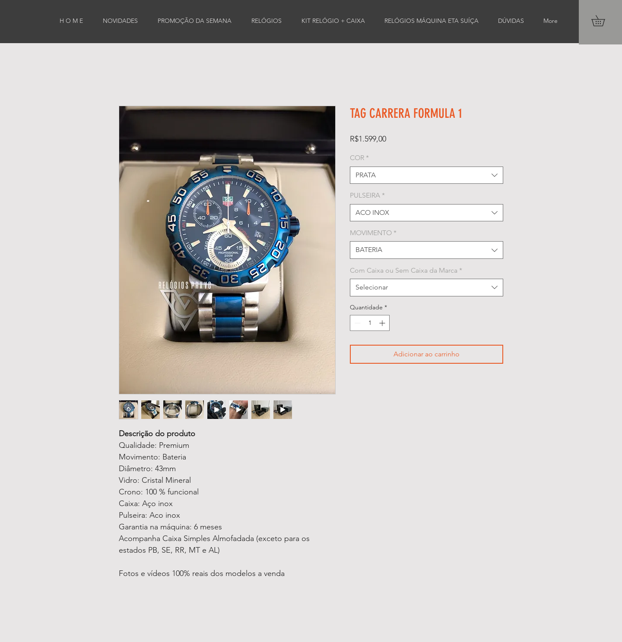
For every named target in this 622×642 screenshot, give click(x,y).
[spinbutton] (370, 322)
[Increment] (383, 322)
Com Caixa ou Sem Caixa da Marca (406, 270)
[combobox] (426, 175)
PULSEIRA (367, 195)
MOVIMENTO (373, 233)
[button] (603, 20)
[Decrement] (356, 322)
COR (359, 158)
